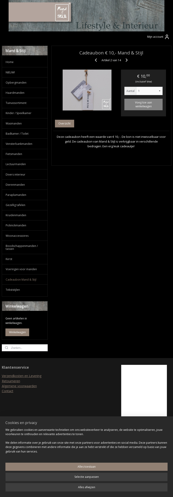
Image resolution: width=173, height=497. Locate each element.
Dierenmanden (15, 185)
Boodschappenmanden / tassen (22, 247)
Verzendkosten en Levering (21, 376)
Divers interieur (15, 174)
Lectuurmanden (16, 164)
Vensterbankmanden (19, 144)
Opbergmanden (16, 82)
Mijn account (158, 37)
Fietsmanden (14, 154)
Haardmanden (15, 93)
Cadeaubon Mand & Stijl (21, 279)
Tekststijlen (13, 290)
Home (10, 62)
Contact (7, 391)
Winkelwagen (17, 332)
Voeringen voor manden (21, 269)
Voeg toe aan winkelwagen (143, 104)
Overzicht (64, 124)
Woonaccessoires (17, 236)
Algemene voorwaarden (19, 386)
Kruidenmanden (16, 215)
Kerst (9, 259)
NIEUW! (10, 72)
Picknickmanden (16, 225)
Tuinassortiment (16, 103)
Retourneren (11, 381)
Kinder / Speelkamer (18, 113)
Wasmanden (14, 123)
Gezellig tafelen (15, 205)
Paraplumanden (16, 195)
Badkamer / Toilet (17, 134)
